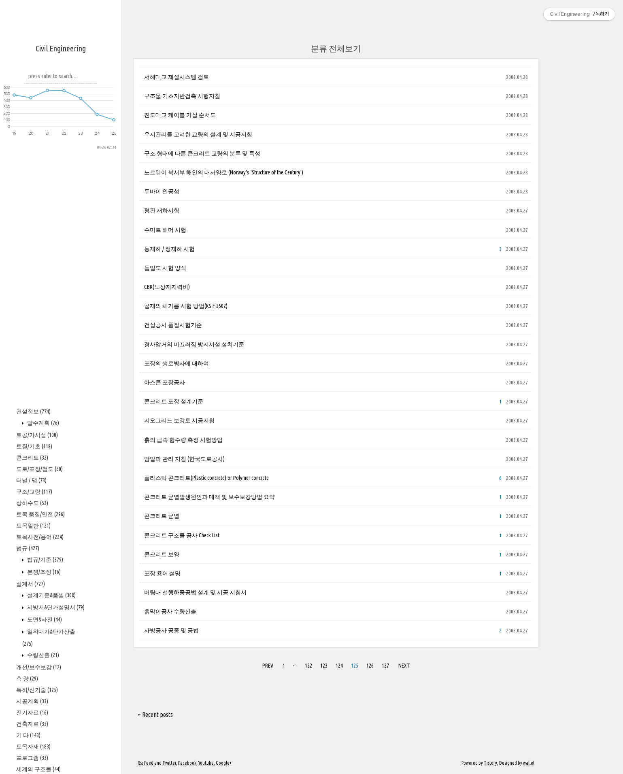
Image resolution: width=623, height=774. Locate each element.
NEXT (404, 665)
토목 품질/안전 (40, 514)
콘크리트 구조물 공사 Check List (181, 535)
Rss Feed (145, 763)
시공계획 (32, 701)
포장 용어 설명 (162, 573)
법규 (27, 548)
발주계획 (42, 423)
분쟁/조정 (43, 571)
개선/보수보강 (38, 667)
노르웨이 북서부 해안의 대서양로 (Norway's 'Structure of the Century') (223, 172)
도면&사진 (44, 619)
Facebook (187, 763)
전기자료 (32, 712)
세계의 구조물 (38, 769)
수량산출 (42, 655)
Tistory (490, 763)
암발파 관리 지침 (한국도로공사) (184, 459)
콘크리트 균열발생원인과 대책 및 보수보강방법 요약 (209, 497)
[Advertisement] (60, 271)
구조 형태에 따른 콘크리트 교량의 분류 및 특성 (202, 153)
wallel (528, 763)
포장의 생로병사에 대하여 (176, 363)
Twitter (169, 763)
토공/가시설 (37, 435)
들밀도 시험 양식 (165, 268)
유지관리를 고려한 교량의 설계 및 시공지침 (198, 134)
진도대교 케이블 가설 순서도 (180, 115)
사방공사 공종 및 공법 (171, 630)
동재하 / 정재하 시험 (169, 249)
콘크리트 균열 (161, 516)
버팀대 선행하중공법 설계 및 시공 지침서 (195, 592)
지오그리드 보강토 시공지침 (179, 420)
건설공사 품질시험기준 (173, 325)
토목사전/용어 (40, 537)
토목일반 (33, 525)
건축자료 (32, 724)
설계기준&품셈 (51, 595)
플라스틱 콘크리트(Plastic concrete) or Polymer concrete (206, 478)
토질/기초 (34, 446)
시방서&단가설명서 (55, 607)
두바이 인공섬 (161, 191)
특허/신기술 (37, 690)
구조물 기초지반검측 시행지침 (182, 96)
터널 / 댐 (31, 480)
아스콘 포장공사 (164, 382)
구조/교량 (34, 491)
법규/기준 (44, 559)
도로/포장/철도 (39, 469)
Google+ (224, 763)
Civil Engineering (61, 48)
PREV (267, 665)
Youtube (206, 763)
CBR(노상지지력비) (167, 287)
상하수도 (32, 503)
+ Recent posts (155, 714)
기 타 (28, 735)
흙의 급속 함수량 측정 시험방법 (183, 440)
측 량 (27, 678)
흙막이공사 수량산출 (170, 611)
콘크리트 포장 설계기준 (173, 401)
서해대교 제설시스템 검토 (176, 77)
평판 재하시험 (161, 210)
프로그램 (32, 758)
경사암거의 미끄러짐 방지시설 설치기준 (194, 344)
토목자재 (33, 746)
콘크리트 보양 (161, 554)
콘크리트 (32, 457)
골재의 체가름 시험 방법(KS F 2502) (186, 306)
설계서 (30, 584)
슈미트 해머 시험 (165, 230)
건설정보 (33, 411)
